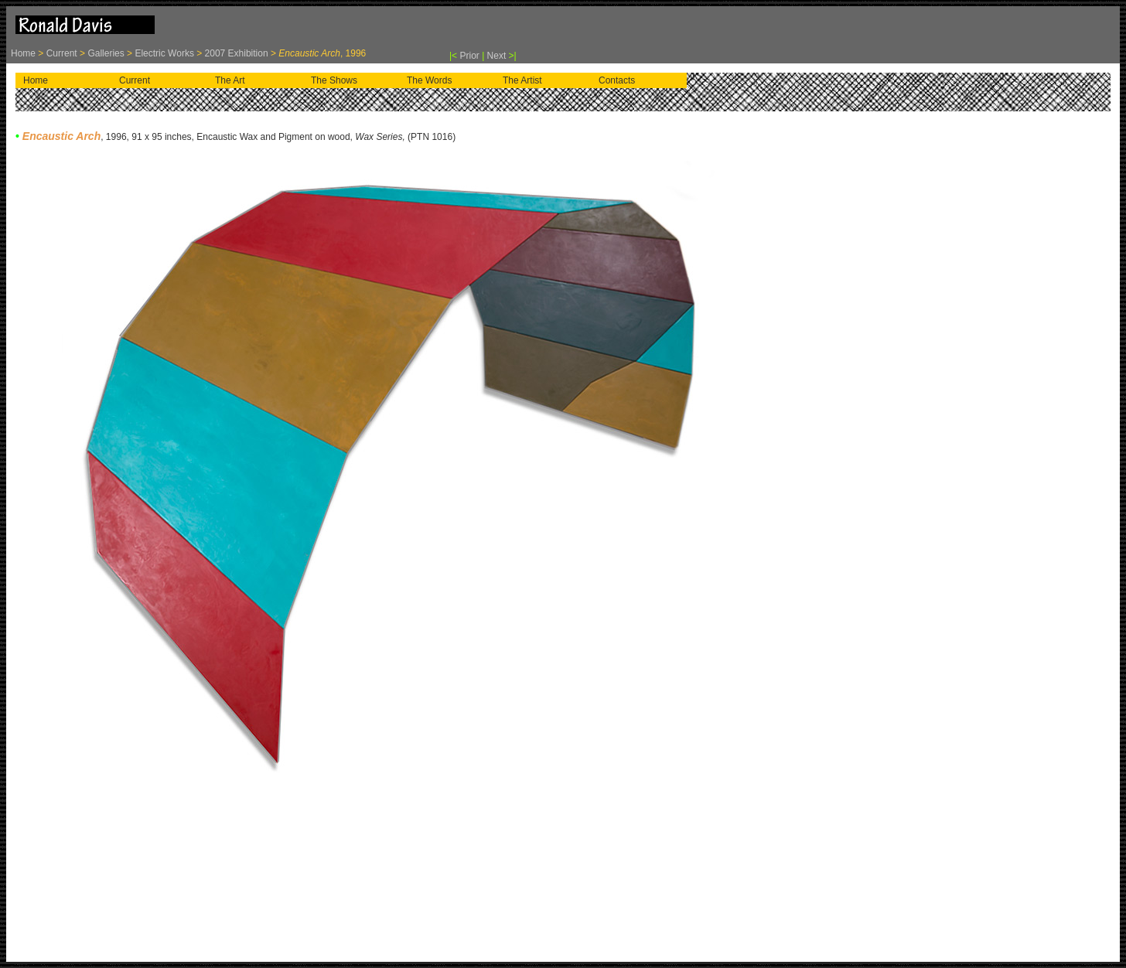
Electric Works (164, 53)
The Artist (522, 80)
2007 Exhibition (235, 53)
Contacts (617, 80)
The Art (230, 80)
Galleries (105, 53)
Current (63, 53)
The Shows (334, 80)
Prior (470, 55)
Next (497, 55)
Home (24, 53)
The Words (429, 80)
